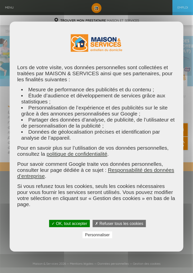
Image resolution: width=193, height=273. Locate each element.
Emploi (182, 7)
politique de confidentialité (76, 154)
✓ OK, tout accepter (69, 223)
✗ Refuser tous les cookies (119, 223)
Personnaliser (97, 235)
